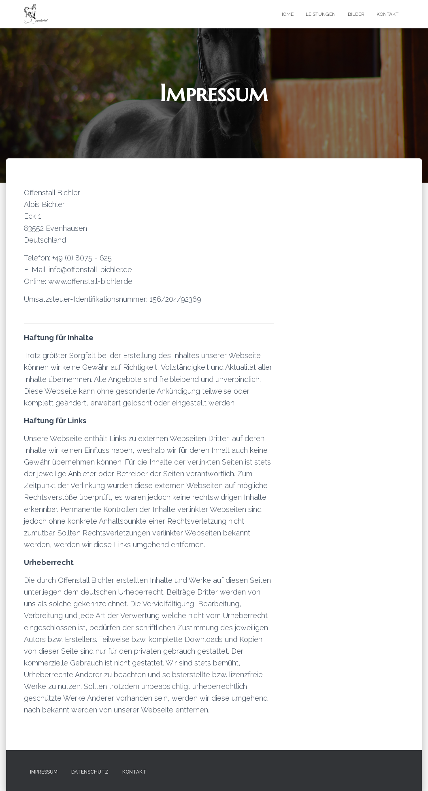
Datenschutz (90, 772)
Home (286, 14)
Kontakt (387, 14)
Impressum (43, 772)
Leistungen (321, 14)
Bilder (356, 14)
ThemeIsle (391, 773)
